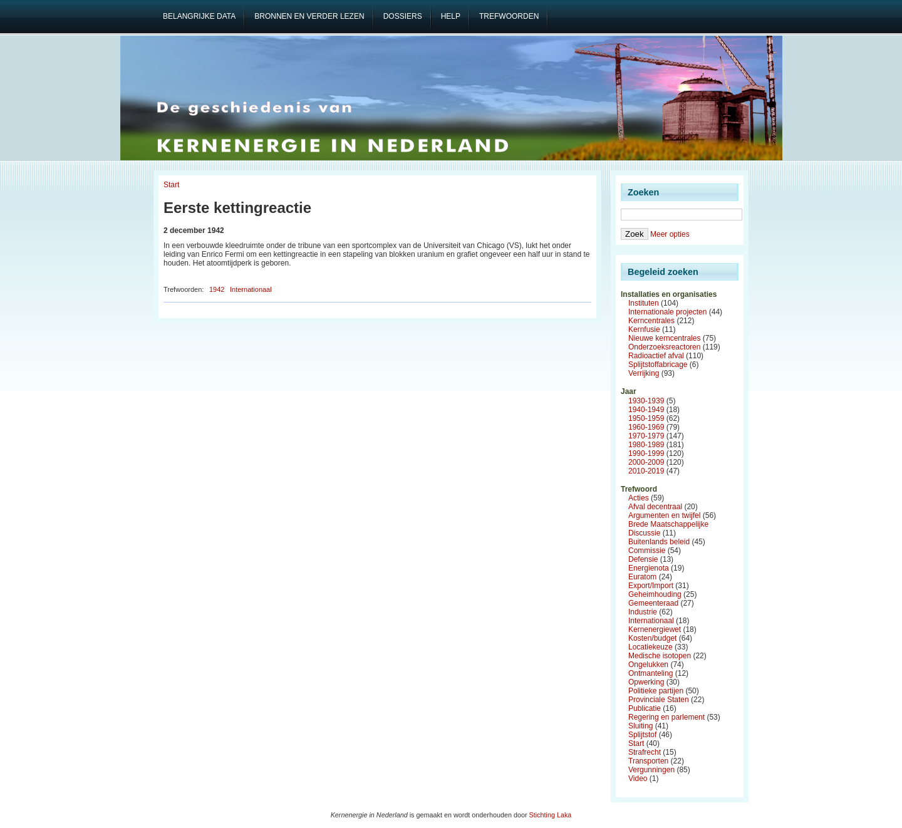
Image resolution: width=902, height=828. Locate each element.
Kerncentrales (651, 320)
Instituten (643, 303)
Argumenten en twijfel (664, 515)
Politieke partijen (655, 690)
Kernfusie (644, 329)
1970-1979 (646, 436)
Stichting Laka (550, 815)
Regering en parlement (666, 717)
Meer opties (670, 234)
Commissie (646, 550)
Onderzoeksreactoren (664, 347)
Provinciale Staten (658, 699)
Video (637, 778)
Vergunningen (651, 769)
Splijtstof (642, 734)
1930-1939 (646, 400)
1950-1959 (646, 418)
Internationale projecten (667, 312)
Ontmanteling (650, 673)
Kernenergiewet (654, 629)
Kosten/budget (652, 638)
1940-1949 (646, 409)
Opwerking (646, 682)
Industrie (642, 612)
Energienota (648, 568)
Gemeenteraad (653, 603)
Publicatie (644, 708)
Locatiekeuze (650, 647)
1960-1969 (646, 427)
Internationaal (251, 289)
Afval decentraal (655, 506)
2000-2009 (646, 462)
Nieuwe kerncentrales (664, 338)
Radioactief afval (656, 355)
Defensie (643, 559)
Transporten (648, 761)
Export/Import (650, 585)
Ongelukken (648, 664)
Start (171, 184)
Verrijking (643, 373)
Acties (638, 498)
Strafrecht (644, 752)
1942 (216, 289)
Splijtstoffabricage (658, 364)
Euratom (642, 576)
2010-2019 (646, 471)
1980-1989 (646, 444)
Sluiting (640, 726)
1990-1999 (646, 453)
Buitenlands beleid (659, 541)
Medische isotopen (659, 655)
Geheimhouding (655, 594)
